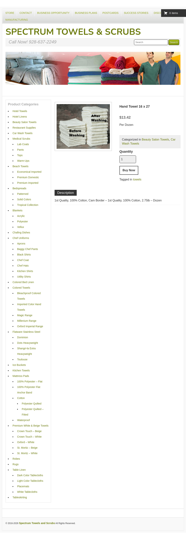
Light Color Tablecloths (30, 480)
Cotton (21, 398)
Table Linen (19, 469)
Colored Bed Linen (23, 282)
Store (9, 12)
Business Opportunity (53, 12)
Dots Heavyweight (27, 342)
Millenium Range (26, 320)
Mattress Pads (21, 376)
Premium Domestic (28, 177)
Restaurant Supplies (24, 127)
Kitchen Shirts (25, 271)
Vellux (20, 227)
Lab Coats (23, 144)
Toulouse (22, 359)
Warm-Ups (23, 160)
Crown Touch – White (29, 436)
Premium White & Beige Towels (30, 425)
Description (65, 193)
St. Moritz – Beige (27, 447)
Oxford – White (25, 442)
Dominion (22, 337)
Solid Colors (24, 199)
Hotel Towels (20, 111)
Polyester (22, 221)
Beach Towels (20, 166)
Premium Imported (27, 182)
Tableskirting (20, 497)
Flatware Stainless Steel (26, 331)
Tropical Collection (27, 204)
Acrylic (21, 215)
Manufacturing (16, 19)
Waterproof (23, 420)
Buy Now (129, 170)
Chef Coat (23, 260)
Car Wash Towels (22, 133)
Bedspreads (19, 188)
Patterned (22, 193)
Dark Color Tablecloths (30, 475)
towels (137, 179)
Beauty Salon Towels (155, 139)
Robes (16, 458)
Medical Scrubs (21, 138)
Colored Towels (21, 287)
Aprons (21, 243)
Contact (26, 12)
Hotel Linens (20, 116)
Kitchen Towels (21, 370)
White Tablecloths (27, 491)
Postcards (110, 12)
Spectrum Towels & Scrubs (73, 32)
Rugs (16, 464)
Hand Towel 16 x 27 (134, 106)
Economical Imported (29, 171)
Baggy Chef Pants (27, 249)
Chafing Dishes (21, 232)
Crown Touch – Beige (29, 431)
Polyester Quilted (31, 403)
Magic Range (24, 315)
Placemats (23, 486)
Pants (20, 149)
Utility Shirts (24, 276)
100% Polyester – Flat (29, 381)
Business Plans (86, 12)
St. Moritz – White (27, 453)
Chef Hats (23, 265)
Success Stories (136, 12)
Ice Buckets (19, 364)
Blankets (17, 210)
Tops (20, 155)
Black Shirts (24, 254)
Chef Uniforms (21, 238)
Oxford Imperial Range (30, 326)
